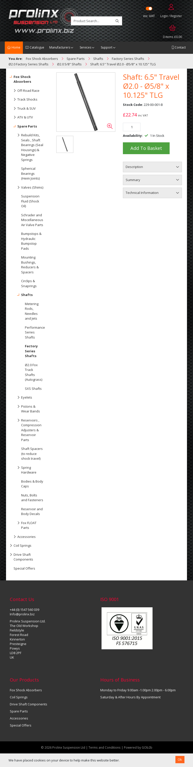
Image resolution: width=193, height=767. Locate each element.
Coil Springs (20, 545)
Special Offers (24, 568)
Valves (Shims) (26, 187)
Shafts (21, 295)
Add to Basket (146, 148)
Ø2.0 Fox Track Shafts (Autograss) (33, 372)
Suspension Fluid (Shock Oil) (30, 201)
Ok (180, 759)
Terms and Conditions (104, 747)
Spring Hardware (23, 469)
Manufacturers (59, 47)
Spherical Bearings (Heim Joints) (30, 173)
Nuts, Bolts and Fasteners (32, 497)
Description (134, 166)
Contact (179, 47)
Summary (133, 180)
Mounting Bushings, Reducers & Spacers (30, 264)
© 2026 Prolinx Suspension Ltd (63, 747)
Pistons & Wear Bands (25, 408)
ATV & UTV (21, 117)
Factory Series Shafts (31, 351)
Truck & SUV (23, 108)
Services (85, 47)
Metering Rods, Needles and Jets (31, 311)
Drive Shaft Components (21, 556)
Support (106, 47)
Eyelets (21, 397)
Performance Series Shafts (35, 332)
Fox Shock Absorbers (20, 78)
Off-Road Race (24, 90)
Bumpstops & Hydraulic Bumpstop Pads (31, 241)
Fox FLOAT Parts (23, 524)
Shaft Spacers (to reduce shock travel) (32, 453)
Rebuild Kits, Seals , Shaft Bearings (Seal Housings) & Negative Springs (26, 146)
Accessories (23, 536)
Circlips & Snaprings (29, 283)
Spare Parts (23, 126)
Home (13, 47)
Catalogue (34, 47)
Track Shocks (23, 99)
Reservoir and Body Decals (32, 511)
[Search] (117, 21)
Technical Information (142, 192)
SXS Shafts (33, 388)
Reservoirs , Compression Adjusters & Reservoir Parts (25, 429)
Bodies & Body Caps (32, 484)
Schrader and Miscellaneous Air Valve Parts (32, 220)
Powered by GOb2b (138, 747)
